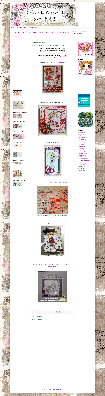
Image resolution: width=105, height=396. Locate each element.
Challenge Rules (33, 27)
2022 (81, 132)
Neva (40, 62)
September (83, 141)
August (82, 142)
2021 (81, 134)
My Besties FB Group (84, 31)
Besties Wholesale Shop (50, 32)
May (81, 148)
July (81, 144)
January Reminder (84, 160)
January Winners (84, 158)
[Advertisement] (52, 366)
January (82, 155)
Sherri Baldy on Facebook (35, 32)
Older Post (70, 378)
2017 (81, 168)
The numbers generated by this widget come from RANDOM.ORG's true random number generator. (84, 101)
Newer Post (35, 378)
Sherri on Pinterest (19, 36)
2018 (81, 166)
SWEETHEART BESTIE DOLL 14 (57, 62)
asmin (40, 182)
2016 (81, 170)
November (83, 137)
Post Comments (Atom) (45, 381)
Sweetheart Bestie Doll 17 (58, 223)
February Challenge (85, 156)
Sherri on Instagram (77, 33)
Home (12, 27)
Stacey (48, 142)
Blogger (59, 389)
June (81, 146)
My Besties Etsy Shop (20, 32)
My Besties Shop (74, 31)
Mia (33, 265)
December (83, 135)
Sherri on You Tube (64, 32)
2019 (81, 164)
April (81, 149)
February (82, 153)
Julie (39, 223)
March (82, 151)
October (82, 139)
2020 (81, 163)
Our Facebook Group (21, 27)
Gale (41, 102)
